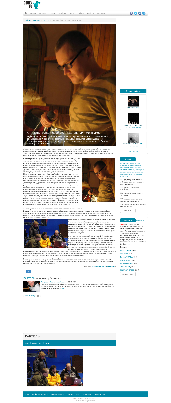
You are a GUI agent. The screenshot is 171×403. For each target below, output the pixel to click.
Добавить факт (128, 274)
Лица (53, 13)
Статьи (34, 343)
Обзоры (81, 13)
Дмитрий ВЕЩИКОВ (99, 266)
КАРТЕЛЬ (46, 20)
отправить (127, 211)
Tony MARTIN (125, 267)
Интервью (36, 20)
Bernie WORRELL (126, 257)
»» (63, 288)
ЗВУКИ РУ (111, 266)
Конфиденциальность (40, 394)
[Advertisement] (85, 5)
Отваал (130, 107)
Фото (40, 343)
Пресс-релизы (100, 394)
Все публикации (32, 296)
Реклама (70, 394)
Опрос (128, 159)
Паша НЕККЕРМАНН (130, 144)
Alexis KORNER (125, 250)
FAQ (77, 394)
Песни (47, 343)
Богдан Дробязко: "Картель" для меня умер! (71, 132)
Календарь (101, 13)
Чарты (72, 13)
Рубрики (28, 20)
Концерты (43, 13)
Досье (27, 343)
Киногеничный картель (58, 282)
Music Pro (90, 13)
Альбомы (62, 13)
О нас (27, 394)
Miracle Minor (136, 127)
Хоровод (136, 107)
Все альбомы (133, 151)
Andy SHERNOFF (126, 263)
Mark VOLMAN (125, 260)
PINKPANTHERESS (127, 270)
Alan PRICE (124, 254)
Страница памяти (57, 394)
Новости (33, 13)
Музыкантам (87, 394)
